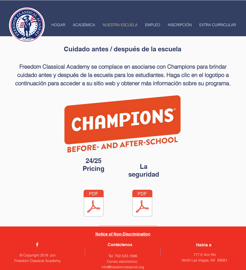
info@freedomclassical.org (123, 267)
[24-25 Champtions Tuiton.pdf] (93, 203)
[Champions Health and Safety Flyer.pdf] (142, 203)
